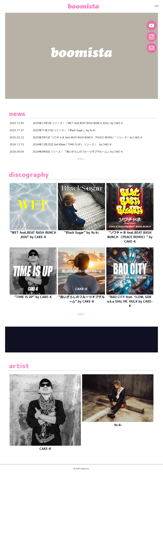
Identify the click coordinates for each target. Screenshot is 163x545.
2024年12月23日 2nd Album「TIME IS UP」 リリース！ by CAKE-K (72, 144)
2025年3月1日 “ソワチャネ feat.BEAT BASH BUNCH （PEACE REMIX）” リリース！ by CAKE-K (87, 137)
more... (81, 159)
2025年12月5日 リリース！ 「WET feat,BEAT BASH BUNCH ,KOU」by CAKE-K (78, 123)
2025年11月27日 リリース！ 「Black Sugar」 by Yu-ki (64, 130)
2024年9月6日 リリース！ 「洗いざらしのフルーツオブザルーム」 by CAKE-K (78, 151)
